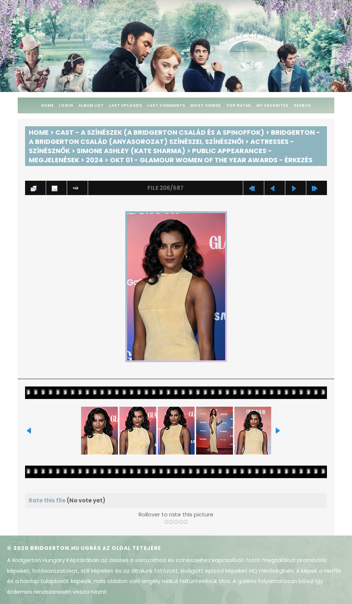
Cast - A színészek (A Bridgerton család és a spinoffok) (159, 132)
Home (47, 105)
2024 (94, 160)
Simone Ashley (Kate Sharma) (131, 150)
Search (302, 105)
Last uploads (125, 105)
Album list (91, 105)
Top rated (238, 105)
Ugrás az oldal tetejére (121, 548)
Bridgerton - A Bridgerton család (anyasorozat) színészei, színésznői (174, 137)
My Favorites (273, 105)
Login (66, 105)
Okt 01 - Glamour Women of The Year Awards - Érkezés (211, 160)
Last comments (166, 105)
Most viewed (206, 105)
